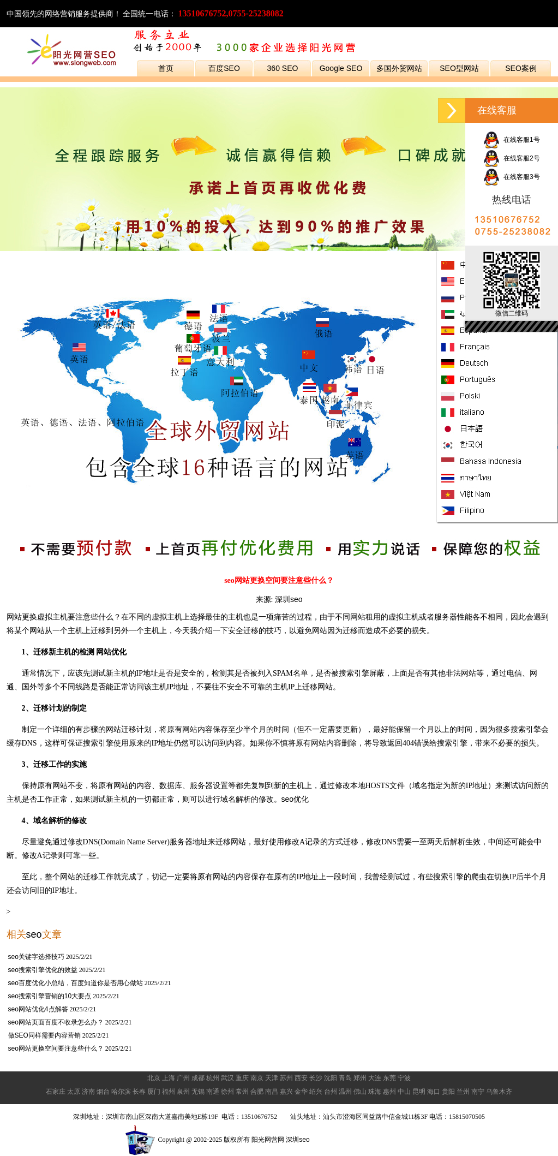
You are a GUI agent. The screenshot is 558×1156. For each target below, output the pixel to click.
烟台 (103, 1091)
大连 (374, 1078)
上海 (168, 1078)
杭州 (212, 1078)
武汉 (227, 1078)
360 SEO (282, 68)
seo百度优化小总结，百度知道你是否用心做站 (75, 983)
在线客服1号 (511, 140)
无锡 (198, 1091)
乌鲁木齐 (499, 1091)
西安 (301, 1078)
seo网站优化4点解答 (38, 1009)
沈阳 (330, 1078)
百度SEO (224, 68)
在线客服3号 (511, 177)
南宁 (477, 1091)
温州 (345, 1091)
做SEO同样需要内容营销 (44, 1035)
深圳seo (289, 599)
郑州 (360, 1078)
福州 (168, 1091)
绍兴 (315, 1091)
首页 (165, 68)
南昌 (271, 1091)
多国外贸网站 (399, 68)
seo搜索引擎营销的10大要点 (50, 996)
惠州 (389, 1091)
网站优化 (111, 651)
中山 (404, 1091)
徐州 (227, 1091)
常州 (242, 1091)
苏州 (286, 1078)
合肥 (256, 1091)
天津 (271, 1078)
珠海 (374, 1091)
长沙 (315, 1078)
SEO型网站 (459, 68)
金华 (301, 1091)
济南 (88, 1091)
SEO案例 (521, 68)
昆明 (418, 1091)
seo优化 (295, 799)
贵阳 (448, 1091)
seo (34, 934)
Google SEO (341, 68)
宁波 (404, 1078)
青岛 (345, 1078)
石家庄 (55, 1091)
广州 (183, 1078)
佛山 (360, 1091)
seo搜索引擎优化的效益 (42, 970)
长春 (139, 1091)
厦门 (153, 1091)
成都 (198, 1078)
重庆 (242, 1078)
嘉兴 (286, 1091)
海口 (433, 1091)
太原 (73, 1091)
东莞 (389, 1078)
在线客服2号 (511, 158)
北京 (153, 1078)
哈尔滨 (121, 1091)
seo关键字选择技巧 (36, 957)
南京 (256, 1078)
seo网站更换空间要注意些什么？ (56, 1048)
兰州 (463, 1091)
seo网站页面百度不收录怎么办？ (56, 1022)
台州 (330, 1091)
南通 (212, 1091)
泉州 (183, 1091)
